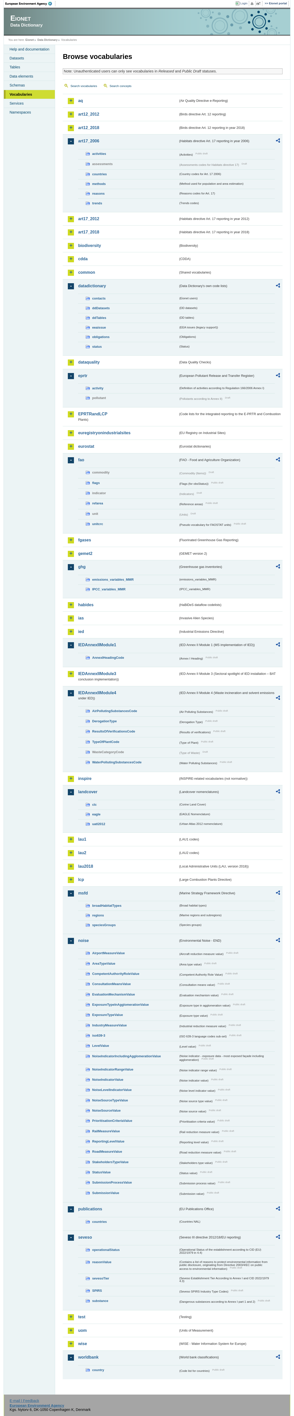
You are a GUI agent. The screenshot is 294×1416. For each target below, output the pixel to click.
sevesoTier (100, 1278)
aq (80, 100)
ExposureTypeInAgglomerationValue (120, 1005)
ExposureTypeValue (107, 1015)
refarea (97, 503)
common (86, 272)
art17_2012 (88, 219)
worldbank (88, 1357)
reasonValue (101, 1262)
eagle (96, 814)
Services (16, 103)
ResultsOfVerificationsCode (113, 731)
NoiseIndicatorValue (107, 1080)
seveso (85, 1237)
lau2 (82, 853)
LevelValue (100, 1046)
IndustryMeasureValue (109, 1025)
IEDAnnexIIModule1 (97, 645)
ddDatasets (101, 308)
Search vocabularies (83, 86)
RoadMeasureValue (107, 1151)
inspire (84, 778)
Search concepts (121, 86)
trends (97, 203)
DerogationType (104, 721)
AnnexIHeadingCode (108, 658)
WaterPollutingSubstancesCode (117, 762)
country (98, 1370)
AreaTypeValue (103, 963)
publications (90, 1209)
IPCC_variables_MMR (108, 589)
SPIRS (97, 1291)
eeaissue (99, 327)
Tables (14, 67)
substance (100, 1301)
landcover (87, 792)
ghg (81, 567)
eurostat (86, 446)
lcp (81, 879)
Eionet (29, 39)
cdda (82, 259)
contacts (99, 298)
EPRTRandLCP (92, 414)
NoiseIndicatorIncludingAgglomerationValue (126, 1056)
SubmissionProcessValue (112, 1182)
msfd (83, 893)
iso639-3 (98, 1035)
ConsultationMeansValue (111, 984)
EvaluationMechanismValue (113, 994)
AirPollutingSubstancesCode (114, 711)
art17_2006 (88, 141)
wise (82, 1344)
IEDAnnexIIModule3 (97, 674)
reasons (98, 193)
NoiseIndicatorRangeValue (112, 1069)
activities (99, 154)
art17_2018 (88, 232)
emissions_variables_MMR (113, 579)
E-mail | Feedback (24, 1401)
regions (98, 915)
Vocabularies (20, 94)
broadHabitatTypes (106, 906)
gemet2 (85, 553)
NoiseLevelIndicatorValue (112, 1090)
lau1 (82, 839)
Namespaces (20, 112)
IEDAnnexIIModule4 (97, 693)
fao (81, 460)
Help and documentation (29, 49)
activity (97, 388)
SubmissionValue (105, 1193)
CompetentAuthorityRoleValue (115, 974)
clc (94, 804)
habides (85, 605)
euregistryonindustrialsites (104, 433)
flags (96, 483)
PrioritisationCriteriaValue (112, 1121)
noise (83, 940)
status (97, 347)
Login (243, 3)
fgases (84, 540)
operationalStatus (106, 1250)
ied (81, 631)
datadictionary (92, 286)
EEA (30, 3)
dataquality (88, 362)
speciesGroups (104, 925)
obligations (100, 337)
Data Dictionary (47, 39)
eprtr (82, 376)
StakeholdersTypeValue (110, 1162)
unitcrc (97, 524)
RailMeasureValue (106, 1131)
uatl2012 (98, 824)
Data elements (21, 76)
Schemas (17, 85)
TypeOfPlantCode (105, 742)
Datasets (16, 58)
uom (82, 1330)
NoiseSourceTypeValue (110, 1100)
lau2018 (85, 866)
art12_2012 (88, 114)
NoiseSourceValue (106, 1110)
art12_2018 (88, 128)
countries (99, 174)
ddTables (99, 318)
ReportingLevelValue (108, 1141)
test (81, 1317)
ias (81, 618)
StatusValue (101, 1172)
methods (99, 184)
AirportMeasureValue (108, 953)
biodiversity (89, 245)
